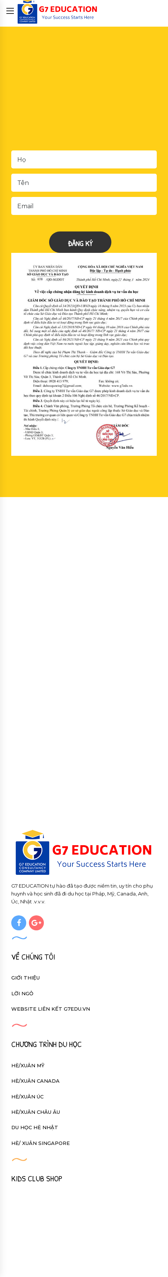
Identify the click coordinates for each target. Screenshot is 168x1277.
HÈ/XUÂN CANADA (35, 1081)
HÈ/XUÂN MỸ (27, 1065)
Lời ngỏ (22, 993)
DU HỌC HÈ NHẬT (34, 1127)
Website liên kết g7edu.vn (50, 1009)
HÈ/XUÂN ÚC (27, 1097)
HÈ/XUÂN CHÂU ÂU (35, 1112)
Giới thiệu (25, 978)
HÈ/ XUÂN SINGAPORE (40, 1143)
